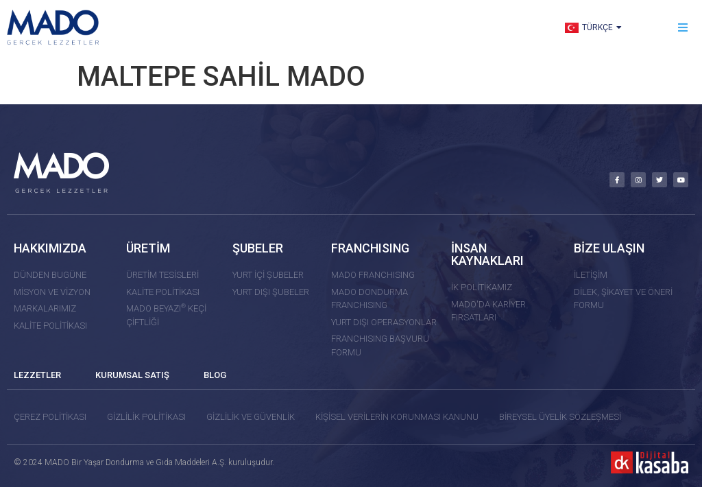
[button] (683, 28)
